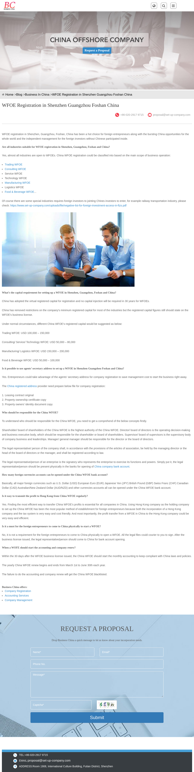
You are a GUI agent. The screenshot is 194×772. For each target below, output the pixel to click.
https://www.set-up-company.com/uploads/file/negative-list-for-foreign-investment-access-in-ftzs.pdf (68, 205)
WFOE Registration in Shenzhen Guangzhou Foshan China (92, 94)
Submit (97, 717)
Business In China (37, 94)
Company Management (18, 600)
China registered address (22, 386)
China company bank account (111, 466)
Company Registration (18, 591)
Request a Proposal (96, 50)
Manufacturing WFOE (17, 182)
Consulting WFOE (15, 169)
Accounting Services (17, 595)
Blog (19, 94)
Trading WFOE (13, 164)
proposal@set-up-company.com (171, 114)
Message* (97, 684)
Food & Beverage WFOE (19, 191)
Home (9, 94)
